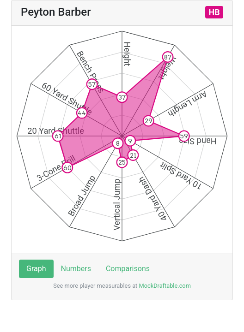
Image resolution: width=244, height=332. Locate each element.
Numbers (76, 268)
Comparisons (128, 268)
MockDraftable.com (164, 285)
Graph (36, 268)
